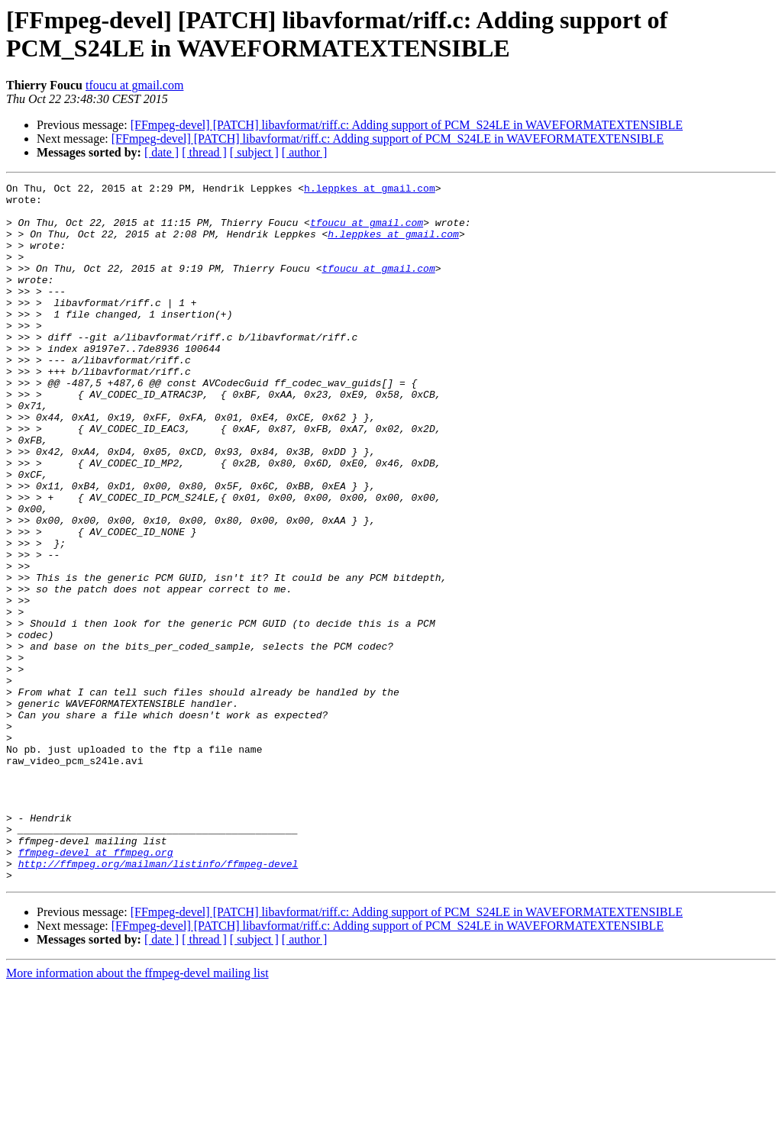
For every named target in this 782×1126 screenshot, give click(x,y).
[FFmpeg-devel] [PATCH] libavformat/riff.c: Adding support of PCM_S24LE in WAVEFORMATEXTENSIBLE (407, 124)
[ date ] (161, 152)
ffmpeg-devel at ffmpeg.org (95, 987)
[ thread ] (204, 152)
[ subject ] (254, 152)
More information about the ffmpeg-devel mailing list (137, 1112)
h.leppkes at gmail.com (369, 190)
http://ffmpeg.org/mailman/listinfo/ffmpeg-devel (158, 1001)
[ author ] (305, 152)
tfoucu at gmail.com (134, 85)
